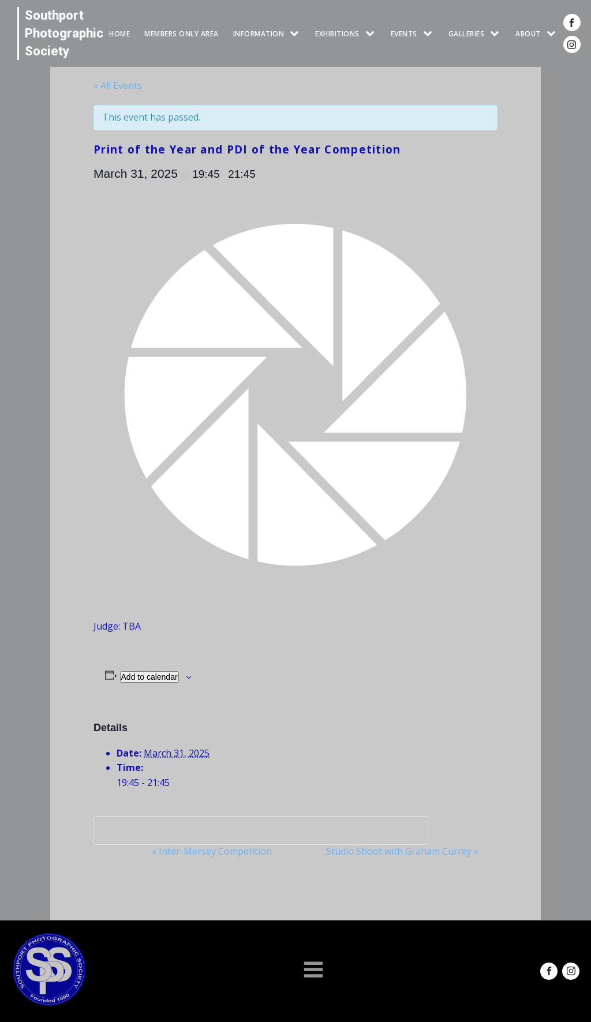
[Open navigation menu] (313, 970)
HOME (119, 34)
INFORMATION (259, 34)
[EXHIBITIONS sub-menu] (372, 33)
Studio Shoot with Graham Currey (402, 851)
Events (404, 34)
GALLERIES (466, 34)
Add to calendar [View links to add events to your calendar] (149, 677)
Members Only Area (181, 34)
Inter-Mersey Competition (212, 851)
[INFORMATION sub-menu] (297, 33)
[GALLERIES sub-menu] (497, 33)
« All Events (117, 85)
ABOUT (528, 34)
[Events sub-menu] (430, 33)
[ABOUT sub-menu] (553, 33)
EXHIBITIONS (337, 34)
